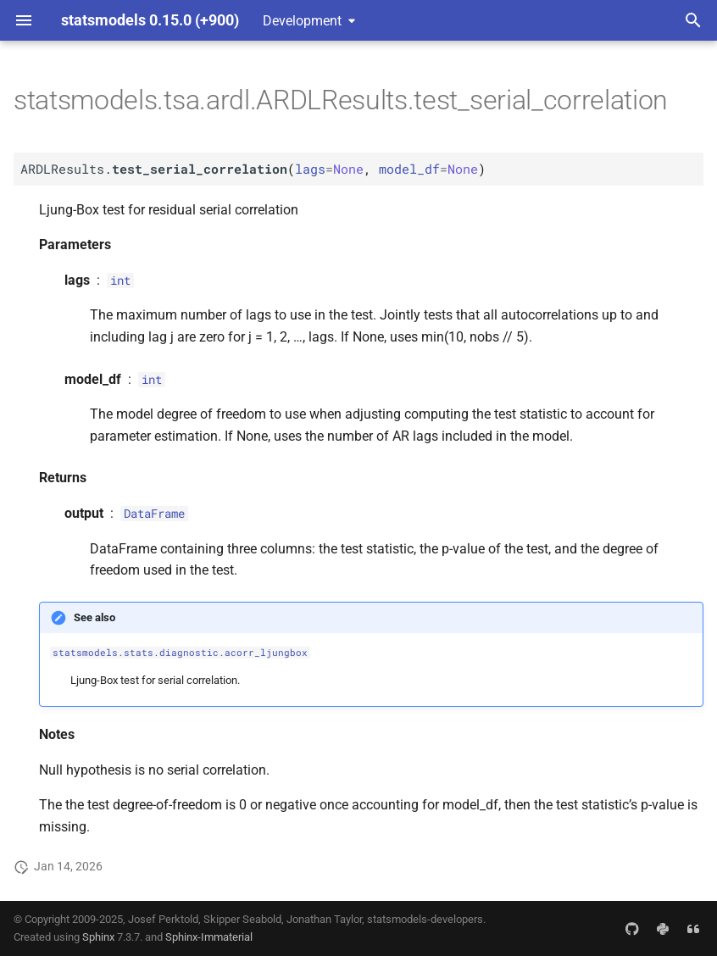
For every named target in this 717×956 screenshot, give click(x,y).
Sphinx (98, 937)
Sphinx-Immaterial (209, 937)
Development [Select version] (302, 21)
